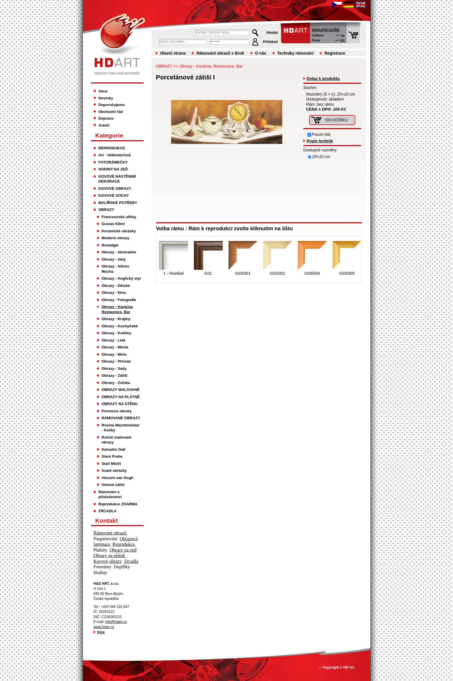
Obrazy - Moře (114, 354)
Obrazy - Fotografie (119, 300)
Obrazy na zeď (123, 550)
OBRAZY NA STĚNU (120, 404)
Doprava (106, 118)
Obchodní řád (111, 112)
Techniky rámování (295, 53)
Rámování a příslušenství (110, 494)
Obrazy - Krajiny (116, 319)
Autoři (104, 125)
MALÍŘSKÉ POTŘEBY (118, 203)
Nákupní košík (326, 30)
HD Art (349, 667)
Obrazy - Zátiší (115, 375)
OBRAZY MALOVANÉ (121, 389)
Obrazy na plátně (110, 555)
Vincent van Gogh (117, 478)
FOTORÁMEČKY (113, 162)
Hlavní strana (173, 53)
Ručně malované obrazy (116, 440)
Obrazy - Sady (114, 368)
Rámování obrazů (110, 532)
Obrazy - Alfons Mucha (115, 269)
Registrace (334, 53)
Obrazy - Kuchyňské (120, 326)
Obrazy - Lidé (113, 340)
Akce (103, 91)
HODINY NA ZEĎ (113, 169)
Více (101, 632)
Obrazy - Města (115, 347)
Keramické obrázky (119, 231)
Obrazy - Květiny (116, 333)
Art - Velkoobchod (115, 155)
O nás (260, 53)
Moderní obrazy (115, 238)
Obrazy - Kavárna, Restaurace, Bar (211, 66)
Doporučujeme (112, 105)
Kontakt (106, 520)
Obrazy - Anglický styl (121, 278)
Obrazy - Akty (114, 259)
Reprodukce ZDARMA (118, 504)
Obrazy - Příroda (116, 361)
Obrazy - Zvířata (116, 383)
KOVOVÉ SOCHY (114, 195)
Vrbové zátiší (113, 485)
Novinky (106, 98)
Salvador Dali (113, 449)
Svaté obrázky (114, 470)
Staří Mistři (111, 463)
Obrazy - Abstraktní (119, 252)
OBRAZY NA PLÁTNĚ (121, 397)
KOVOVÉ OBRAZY (115, 188)
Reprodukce (124, 544)
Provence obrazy (117, 411)
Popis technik (320, 141)
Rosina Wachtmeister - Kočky (121, 428)
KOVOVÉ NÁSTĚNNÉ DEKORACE (117, 179)
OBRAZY (164, 66)
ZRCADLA (108, 511)
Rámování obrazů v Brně (220, 53)
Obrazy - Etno (114, 292)
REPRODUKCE (112, 148)
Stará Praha (112, 456)
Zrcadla (131, 561)
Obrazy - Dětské (116, 285)
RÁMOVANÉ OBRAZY (121, 418)
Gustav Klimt (113, 224)
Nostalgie (110, 245)
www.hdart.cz (104, 627)
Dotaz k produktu (323, 78)
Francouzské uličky (119, 217)
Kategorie (109, 135)
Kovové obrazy (108, 561)
